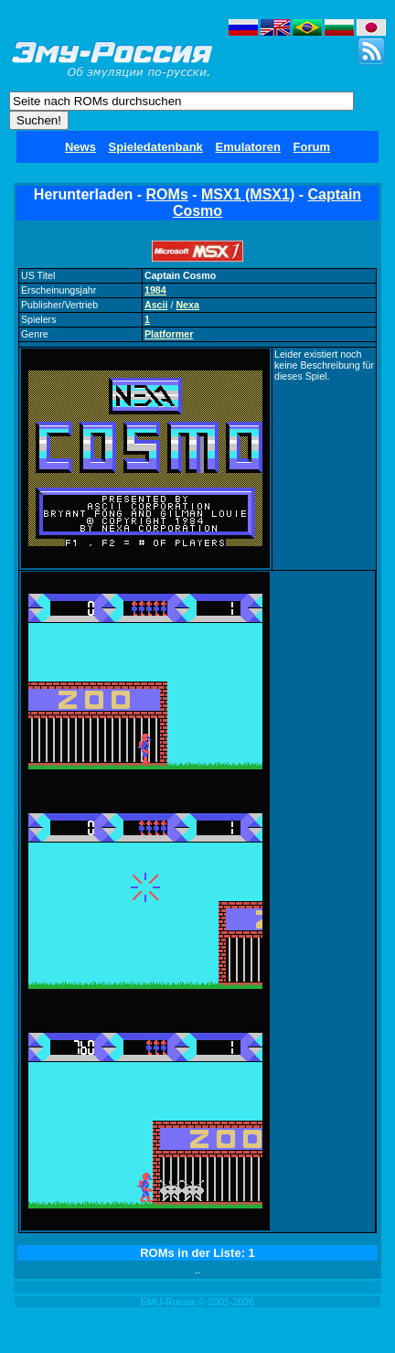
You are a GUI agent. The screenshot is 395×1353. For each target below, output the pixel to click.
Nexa (187, 304)
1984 (155, 290)
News (80, 147)
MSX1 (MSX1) (247, 194)
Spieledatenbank (156, 147)
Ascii (155, 304)
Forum (312, 147)
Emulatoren (248, 147)
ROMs (167, 194)
